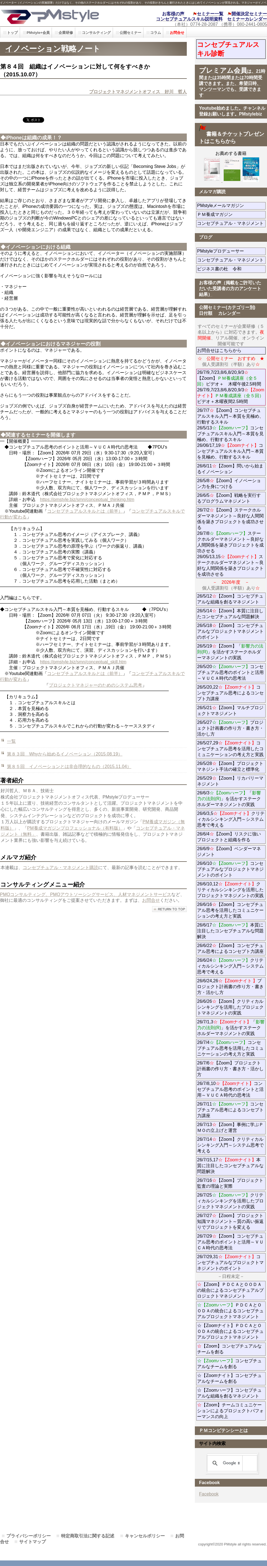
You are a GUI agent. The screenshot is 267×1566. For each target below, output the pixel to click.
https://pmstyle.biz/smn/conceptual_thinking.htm (87, 499)
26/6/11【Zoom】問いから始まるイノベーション (230, 469)
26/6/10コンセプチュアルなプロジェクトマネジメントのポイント (230, 869)
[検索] (231, 1463)
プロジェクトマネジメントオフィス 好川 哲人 (138, 91)
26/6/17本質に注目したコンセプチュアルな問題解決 (230, 931)
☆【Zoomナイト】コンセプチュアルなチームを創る (229, 1378)
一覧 (11, 741)
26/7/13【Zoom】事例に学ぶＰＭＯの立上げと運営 (230, 1127)
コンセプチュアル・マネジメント (231, 223)
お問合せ (151, 900)
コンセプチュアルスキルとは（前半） (85, 511)
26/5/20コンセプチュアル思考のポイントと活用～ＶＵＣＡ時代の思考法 (230, 672)
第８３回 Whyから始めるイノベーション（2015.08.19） (64, 754)
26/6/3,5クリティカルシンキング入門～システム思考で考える (231, 819)
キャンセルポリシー (145, 1536)
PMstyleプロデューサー (231, 251)
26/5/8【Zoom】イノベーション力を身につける (229, 483)
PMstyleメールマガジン (231, 205)
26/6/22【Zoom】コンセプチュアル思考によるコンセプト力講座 (230, 948)
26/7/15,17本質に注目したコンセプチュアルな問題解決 (230, 1165)
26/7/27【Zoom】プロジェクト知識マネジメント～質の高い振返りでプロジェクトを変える (230, 1221)
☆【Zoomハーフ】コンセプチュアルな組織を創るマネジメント (229, 1393)
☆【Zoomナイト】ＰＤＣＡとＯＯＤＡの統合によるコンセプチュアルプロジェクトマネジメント (230, 1331)
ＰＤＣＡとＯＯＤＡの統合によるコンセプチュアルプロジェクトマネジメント (230, 1311)
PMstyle (60, 16)
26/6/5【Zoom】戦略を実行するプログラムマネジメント (229, 498)
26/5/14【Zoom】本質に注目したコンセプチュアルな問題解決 (230, 613)
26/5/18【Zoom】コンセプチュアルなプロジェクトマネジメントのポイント (230, 631)
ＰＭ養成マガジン (231, 214)
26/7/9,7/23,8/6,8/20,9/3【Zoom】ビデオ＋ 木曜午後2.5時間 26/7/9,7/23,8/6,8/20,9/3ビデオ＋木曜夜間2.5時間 (230, 387)
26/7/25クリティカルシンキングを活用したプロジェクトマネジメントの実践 (230, 1201)
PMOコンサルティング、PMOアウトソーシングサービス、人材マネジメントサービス (85, 894)
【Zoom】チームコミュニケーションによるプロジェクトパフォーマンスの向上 (230, 1411)
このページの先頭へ (169, 909)
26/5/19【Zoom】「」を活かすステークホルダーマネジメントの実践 (230, 652)
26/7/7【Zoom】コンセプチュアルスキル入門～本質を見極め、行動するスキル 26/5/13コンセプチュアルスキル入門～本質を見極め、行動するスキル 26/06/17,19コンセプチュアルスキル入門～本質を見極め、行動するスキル (230, 433)
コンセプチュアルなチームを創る (229, 1363)
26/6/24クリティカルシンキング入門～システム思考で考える (230, 966)
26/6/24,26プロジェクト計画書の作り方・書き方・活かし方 (230, 986)
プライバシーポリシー (28, 1536)
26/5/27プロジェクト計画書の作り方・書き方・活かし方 (230, 728)
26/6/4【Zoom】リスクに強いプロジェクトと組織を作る (231, 837)
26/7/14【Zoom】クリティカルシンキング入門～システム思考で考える (230, 1145)
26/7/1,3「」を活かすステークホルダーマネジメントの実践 (231, 1027)
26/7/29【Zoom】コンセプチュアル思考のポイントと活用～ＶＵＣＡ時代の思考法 (230, 1242)
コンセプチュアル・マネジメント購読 (60, 867)
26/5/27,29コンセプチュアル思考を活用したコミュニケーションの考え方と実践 (230, 749)
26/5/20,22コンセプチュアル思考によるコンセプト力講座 (230, 693)
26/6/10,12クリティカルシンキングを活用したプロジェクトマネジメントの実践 (230, 890)
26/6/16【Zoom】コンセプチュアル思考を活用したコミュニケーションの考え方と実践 (230, 910)
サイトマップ (32, 1541)
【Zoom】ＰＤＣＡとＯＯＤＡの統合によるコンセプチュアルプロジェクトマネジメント (230, 1290)
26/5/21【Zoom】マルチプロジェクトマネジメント (230, 710)
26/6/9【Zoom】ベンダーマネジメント (229, 851)
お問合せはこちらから (219, 350)
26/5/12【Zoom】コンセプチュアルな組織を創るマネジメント (230, 599)
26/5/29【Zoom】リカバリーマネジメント (230, 781)
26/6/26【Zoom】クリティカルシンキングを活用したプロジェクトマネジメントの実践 (230, 1007)
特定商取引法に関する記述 (87, 1536)
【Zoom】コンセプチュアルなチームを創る (229, 1349)
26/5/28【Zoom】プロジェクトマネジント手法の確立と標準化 (230, 766)
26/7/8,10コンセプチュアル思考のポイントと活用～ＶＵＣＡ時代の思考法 (230, 1089)
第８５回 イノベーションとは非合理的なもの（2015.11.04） (69, 766)
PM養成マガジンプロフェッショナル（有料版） (75, 828)
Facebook (208, 1494)
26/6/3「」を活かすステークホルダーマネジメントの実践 (229, 798)
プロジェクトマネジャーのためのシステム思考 (95, 685)
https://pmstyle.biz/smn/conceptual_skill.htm (83, 661)
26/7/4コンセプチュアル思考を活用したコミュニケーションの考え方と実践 (230, 1048)
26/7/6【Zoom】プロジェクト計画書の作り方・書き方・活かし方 (230, 1069)
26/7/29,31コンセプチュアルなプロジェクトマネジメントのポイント (230, 1262)
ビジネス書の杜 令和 (228, 268)
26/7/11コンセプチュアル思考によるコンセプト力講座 (230, 1110)
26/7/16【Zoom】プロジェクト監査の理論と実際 (230, 1183)
